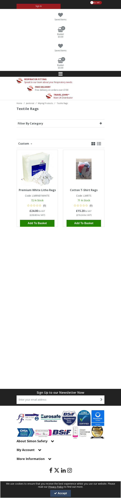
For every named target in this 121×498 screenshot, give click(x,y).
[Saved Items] (60, 17)
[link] (50, 470)
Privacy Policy (55, 486)
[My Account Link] (38, 6)
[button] (37, 205)
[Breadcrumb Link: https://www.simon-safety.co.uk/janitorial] (30, 103)
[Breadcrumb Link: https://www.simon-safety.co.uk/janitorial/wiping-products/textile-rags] (62, 103)
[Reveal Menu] (60, 74)
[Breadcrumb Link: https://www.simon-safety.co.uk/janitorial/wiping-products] (45, 103)
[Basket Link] (60, 32)
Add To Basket (37, 223)
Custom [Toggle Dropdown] (24, 143)
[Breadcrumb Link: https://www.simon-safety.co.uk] (19, 103)
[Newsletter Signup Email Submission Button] (101, 399)
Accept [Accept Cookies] (60, 493)
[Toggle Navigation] (60, 73)
